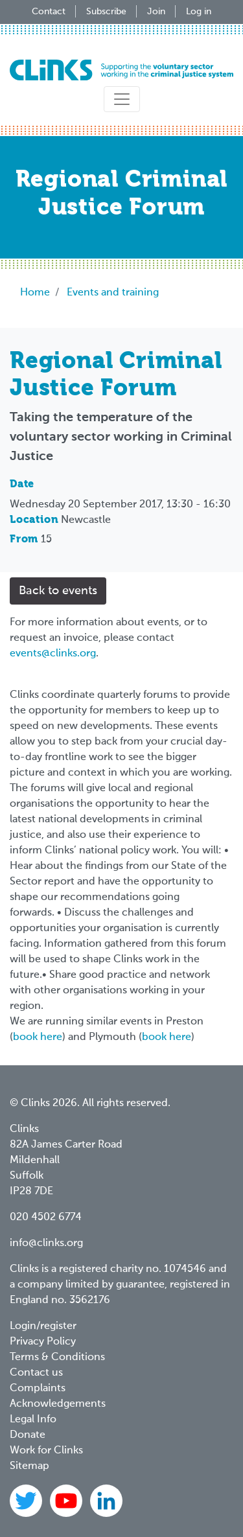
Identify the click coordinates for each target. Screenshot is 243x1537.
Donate (27, 1435)
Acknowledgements (58, 1404)
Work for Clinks (46, 1451)
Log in (198, 11)
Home (35, 293)
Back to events (58, 591)
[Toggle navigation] (122, 99)
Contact (48, 11)
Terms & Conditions (57, 1357)
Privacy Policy (43, 1342)
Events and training (113, 293)
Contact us (36, 1373)
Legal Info (33, 1420)
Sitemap (29, 1466)
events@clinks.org (53, 654)
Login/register (43, 1326)
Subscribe (106, 11)
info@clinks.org (46, 1243)
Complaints (37, 1388)
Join (156, 11)
